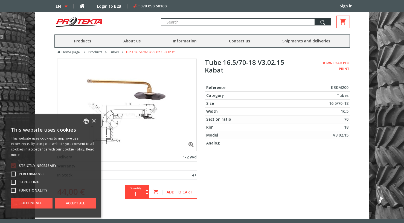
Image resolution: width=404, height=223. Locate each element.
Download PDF (335, 63)
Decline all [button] (32, 203)
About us (132, 41)
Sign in (346, 5)
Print (344, 68)
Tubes (114, 52)
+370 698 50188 (152, 5)
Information (185, 41)
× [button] (94, 121)
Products (82, 41)
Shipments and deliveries (306, 41)
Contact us (239, 41)
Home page (68, 52)
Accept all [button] (75, 203)
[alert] (53, 166)
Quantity (135, 188)
